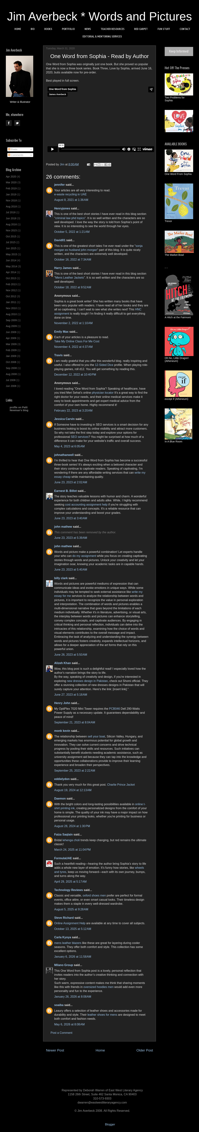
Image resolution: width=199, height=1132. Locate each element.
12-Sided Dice (104, 364)
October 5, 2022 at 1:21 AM (71, 231)
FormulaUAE (63, 858)
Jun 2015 (11, 248)
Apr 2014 (11, 272)
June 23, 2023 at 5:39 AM (70, 537)
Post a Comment (61, 1032)
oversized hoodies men (98, 986)
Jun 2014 (11, 260)
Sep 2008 (11, 368)
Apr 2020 (11, 176)
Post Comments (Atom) (108, 1061)
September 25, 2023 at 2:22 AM (74, 770)
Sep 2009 (11, 320)
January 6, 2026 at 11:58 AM (72, 956)
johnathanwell (64, 454)
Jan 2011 (11, 302)
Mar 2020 (11, 182)
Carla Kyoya (62, 937)
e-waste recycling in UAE (70, 194)
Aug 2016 (11, 224)
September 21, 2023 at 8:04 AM (74, 722)
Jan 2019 (11, 194)
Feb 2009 (11, 350)
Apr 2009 (11, 338)
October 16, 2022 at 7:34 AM (72, 259)
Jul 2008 (11, 380)
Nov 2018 (11, 200)
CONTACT (185, 29)
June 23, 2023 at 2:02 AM (70, 482)
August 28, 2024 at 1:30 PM (72, 826)
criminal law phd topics (70, 218)
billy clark (61, 578)
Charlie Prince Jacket (121, 784)
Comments (15, 155)
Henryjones (62, 208)
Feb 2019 (11, 188)
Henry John (62, 703)
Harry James (63, 267)
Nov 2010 (11, 308)
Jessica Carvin (64, 418)
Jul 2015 (11, 242)
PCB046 (114, 708)
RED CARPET (141, 29)
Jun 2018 (11, 218)
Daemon (60, 798)
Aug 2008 (11, 374)
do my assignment (84, 555)
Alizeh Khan (62, 663)
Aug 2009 (11, 326)
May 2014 (11, 266)
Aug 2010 (11, 314)
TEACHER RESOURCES (113, 29)
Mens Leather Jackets (69, 277)
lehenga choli (71, 840)
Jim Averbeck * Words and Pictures (99, 16)
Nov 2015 (11, 230)
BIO (33, 29)
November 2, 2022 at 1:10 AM (73, 323)
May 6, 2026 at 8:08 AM (69, 1024)
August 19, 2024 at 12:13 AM (72, 790)
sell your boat (96, 736)
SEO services (80, 436)
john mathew (63, 526)
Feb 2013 (11, 284)
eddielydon (62, 779)
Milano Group (63, 965)
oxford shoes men (94, 895)
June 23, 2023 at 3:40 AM (70, 518)
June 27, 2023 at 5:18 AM (70, 694)
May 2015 (11, 254)
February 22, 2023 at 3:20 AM (73, 410)
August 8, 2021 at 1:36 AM (71, 199)
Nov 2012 (11, 290)
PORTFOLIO (68, 29)
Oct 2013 (11, 278)
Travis (58, 355)
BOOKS (48, 29)
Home (100, 1050)
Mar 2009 (11, 344)
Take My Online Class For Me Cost (76, 341)
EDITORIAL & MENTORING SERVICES (102, 36)
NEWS (88, 29)
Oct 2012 (11, 296)
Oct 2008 (11, 362)
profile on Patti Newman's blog (19, 409)
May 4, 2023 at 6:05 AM (69, 446)
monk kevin (62, 730)
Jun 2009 (11, 332)
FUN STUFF (164, 29)
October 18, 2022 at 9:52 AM (72, 287)
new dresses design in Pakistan (87, 680)
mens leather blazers (67, 942)
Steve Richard (64, 917)
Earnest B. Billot (65, 490)
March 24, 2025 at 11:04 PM (72, 849)
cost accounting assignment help (86, 504)
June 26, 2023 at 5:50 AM (70, 654)
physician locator (103, 392)
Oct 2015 (11, 236)
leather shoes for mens (102, 1014)
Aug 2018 (11, 206)
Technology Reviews (68, 890)
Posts (12, 149)
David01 (59, 240)
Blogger (110, 1124)
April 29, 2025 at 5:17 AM (70, 881)
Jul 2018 (11, 212)
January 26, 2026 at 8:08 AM (72, 996)
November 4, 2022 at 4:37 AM (73, 346)
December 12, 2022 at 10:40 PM (75, 374)
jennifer (59, 184)
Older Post (144, 1050)
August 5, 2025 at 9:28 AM (71, 909)
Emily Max (61, 331)
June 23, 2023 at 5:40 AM (70, 569)
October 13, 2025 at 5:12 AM (72, 928)
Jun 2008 (11, 386)
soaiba (59, 1005)
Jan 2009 (11, 356)
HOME (17, 29)
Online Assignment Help (69, 923)
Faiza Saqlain (63, 834)
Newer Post (55, 1050)
